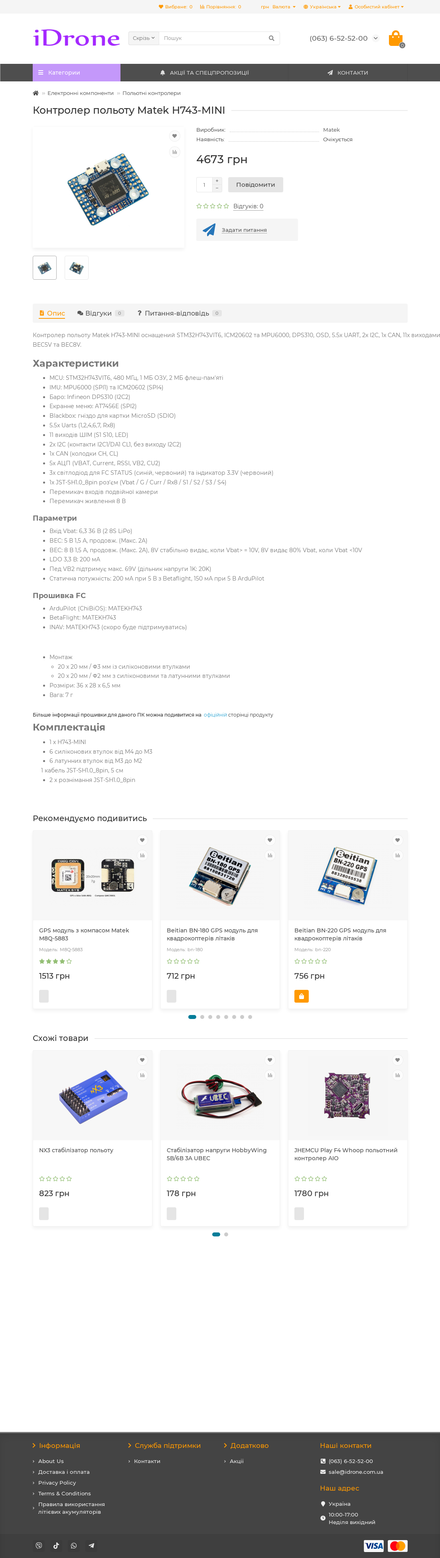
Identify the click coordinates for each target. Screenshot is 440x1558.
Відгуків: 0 (248, 206)
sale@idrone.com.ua (356, 1472)
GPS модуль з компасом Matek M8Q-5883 (84, 934)
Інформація (57, 1445)
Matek (331, 129)
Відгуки (100, 313)
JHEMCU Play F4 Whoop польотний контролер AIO (346, 1170)
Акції (237, 1461)
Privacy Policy (57, 1482)
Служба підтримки (164, 1445)
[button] (192, 1033)
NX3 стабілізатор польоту (76, 1166)
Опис (52, 313)
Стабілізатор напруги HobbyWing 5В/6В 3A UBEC (217, 1170)
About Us (51, 1461)
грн (276, 7)
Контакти (147, 1461)
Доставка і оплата (64, 1472)
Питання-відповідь (179, 313)
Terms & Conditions (64, 1493)
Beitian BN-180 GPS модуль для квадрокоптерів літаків (212, 934)
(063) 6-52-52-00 (351, 1461)
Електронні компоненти (80, 93)
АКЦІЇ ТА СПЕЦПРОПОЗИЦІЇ (204, 72)
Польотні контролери (151, 93)
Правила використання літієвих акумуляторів (71, 1508)
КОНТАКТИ (347, 72)
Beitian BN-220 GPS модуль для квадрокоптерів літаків (340, 934)
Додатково (246, 1445)
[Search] (219, 38)
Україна (340, 1504)
